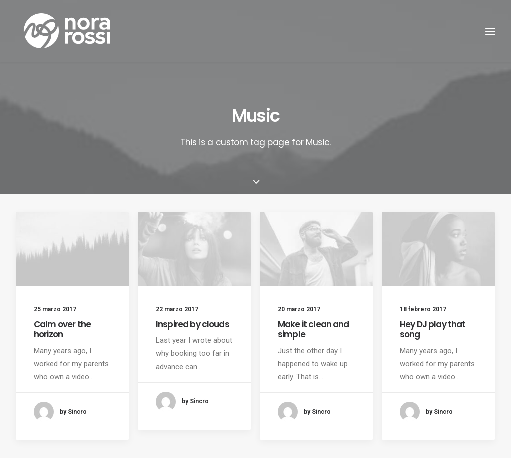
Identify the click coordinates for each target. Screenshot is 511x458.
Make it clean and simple (313, 329)
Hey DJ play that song (432, 329)
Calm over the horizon (62, 329)
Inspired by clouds (192, 324)
